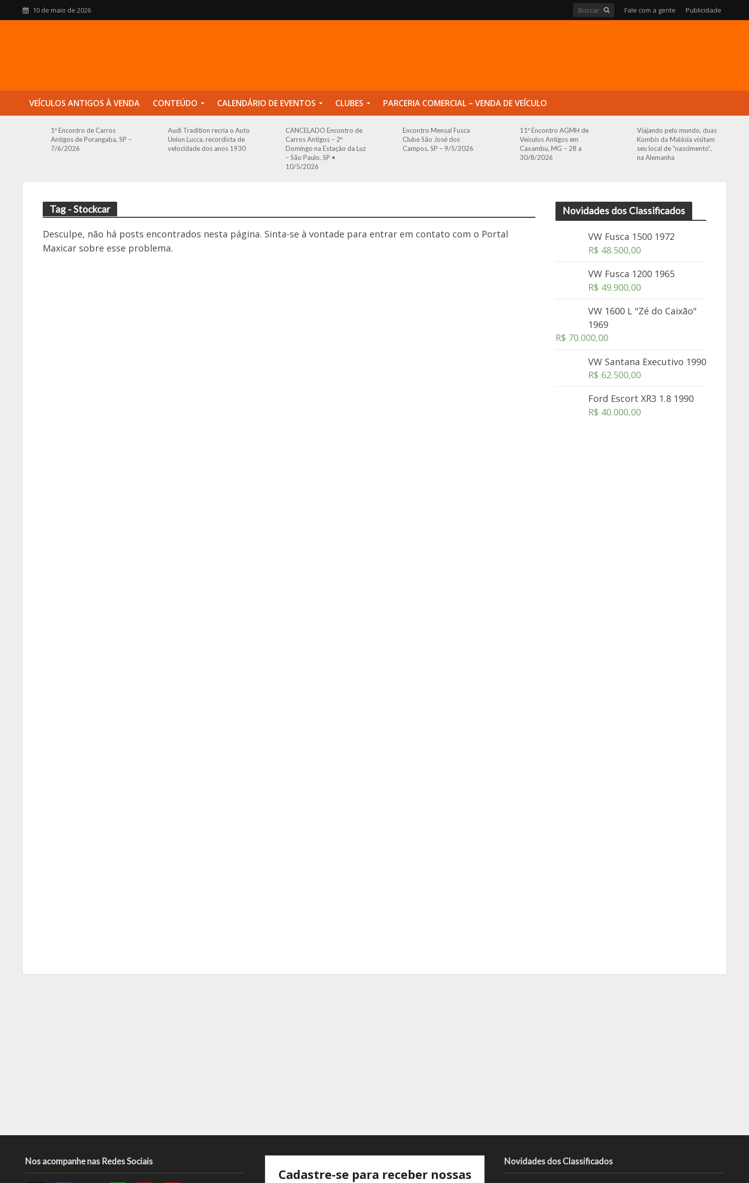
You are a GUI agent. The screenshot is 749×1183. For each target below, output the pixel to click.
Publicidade (703, 10)
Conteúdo (175, 103)
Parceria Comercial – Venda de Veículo (465, 103)
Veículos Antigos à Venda (84, 103)
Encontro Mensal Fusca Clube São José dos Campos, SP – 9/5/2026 (438, 139)
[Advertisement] (630, 605)
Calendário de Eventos (266, 103)
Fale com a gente (650, 10)
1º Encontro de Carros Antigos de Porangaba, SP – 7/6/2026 (91, 139)
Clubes (349, 103)
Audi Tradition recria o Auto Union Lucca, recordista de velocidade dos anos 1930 (209, 139)
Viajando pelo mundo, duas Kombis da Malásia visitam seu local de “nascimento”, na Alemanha (677, 143)
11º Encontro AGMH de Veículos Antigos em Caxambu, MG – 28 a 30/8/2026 (554, 143)
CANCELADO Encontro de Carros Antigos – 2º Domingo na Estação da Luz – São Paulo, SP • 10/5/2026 (326, 148)
